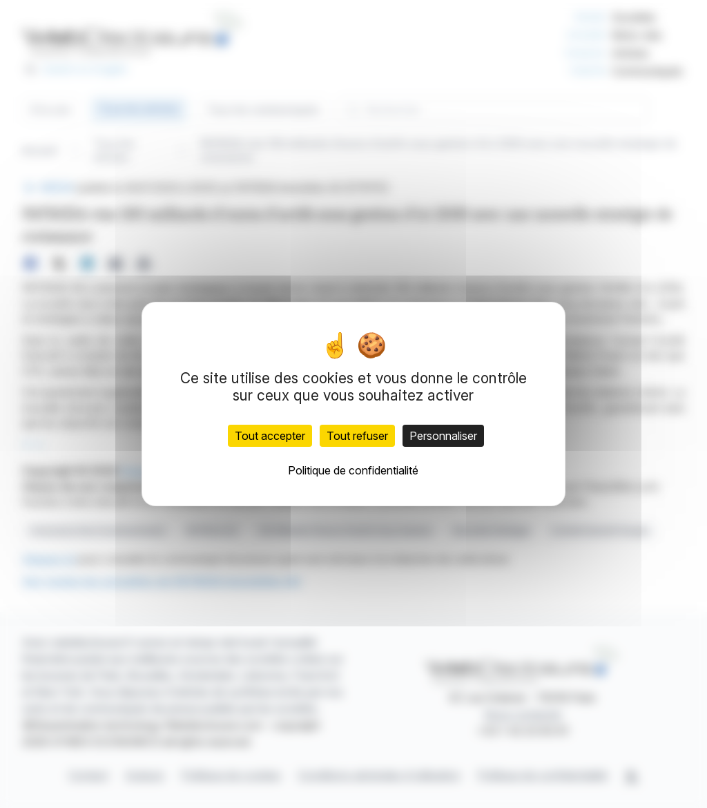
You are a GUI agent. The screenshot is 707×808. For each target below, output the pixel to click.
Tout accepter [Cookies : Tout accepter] (270, 436)
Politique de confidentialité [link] (353, 470)
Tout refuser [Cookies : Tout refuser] (357, 436)
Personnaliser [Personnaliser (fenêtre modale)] (443, 436)
